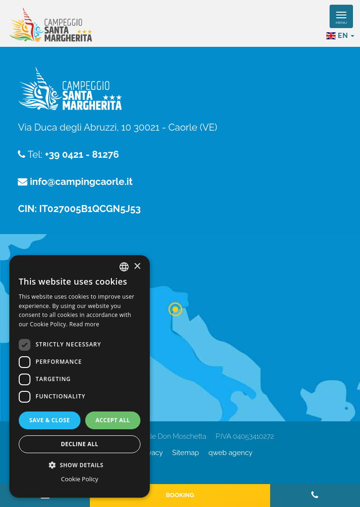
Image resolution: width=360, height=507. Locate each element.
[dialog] (79, 376)
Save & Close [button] (49, 420)
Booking (180, 495)
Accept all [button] (113, 420)
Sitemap (185, 452)
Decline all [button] (79, 444)
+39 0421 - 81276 (82, 154)
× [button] (136, 266)
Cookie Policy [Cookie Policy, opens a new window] (79, 479)
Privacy (151, 452)
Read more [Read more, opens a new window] (84, 324)
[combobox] (124, 267)
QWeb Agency (230, 452)
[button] (79, 464)
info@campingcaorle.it (81, 181)
